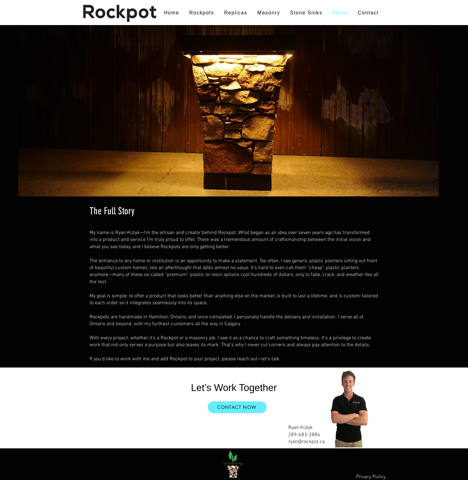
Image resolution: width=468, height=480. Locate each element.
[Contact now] (237, 407)
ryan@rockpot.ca (306, 442)
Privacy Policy (371, 476)
